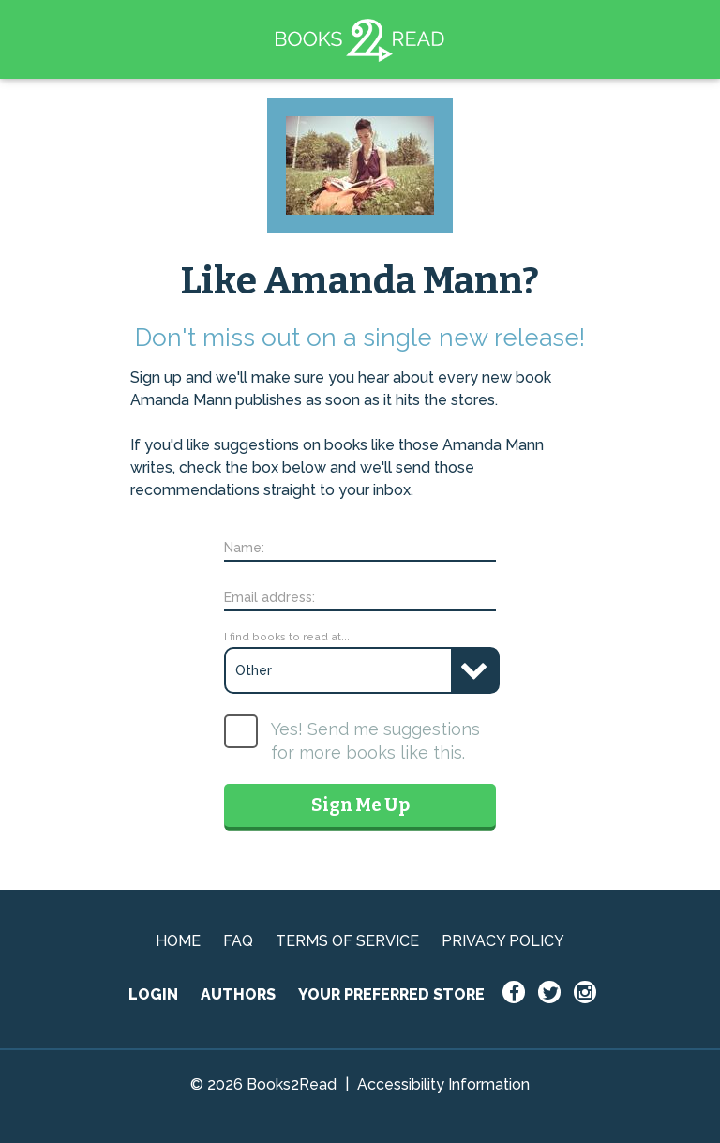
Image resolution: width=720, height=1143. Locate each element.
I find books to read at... (287, 636)
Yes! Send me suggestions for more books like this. (375, 740)
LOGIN (153, 994)
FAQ (238, 941)
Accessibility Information (443, 1084)
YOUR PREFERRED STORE (391, 994)
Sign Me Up (360, 805)
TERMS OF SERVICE (347, 941)
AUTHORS (238, 994)
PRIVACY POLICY (503, 941)
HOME (178, 941)
